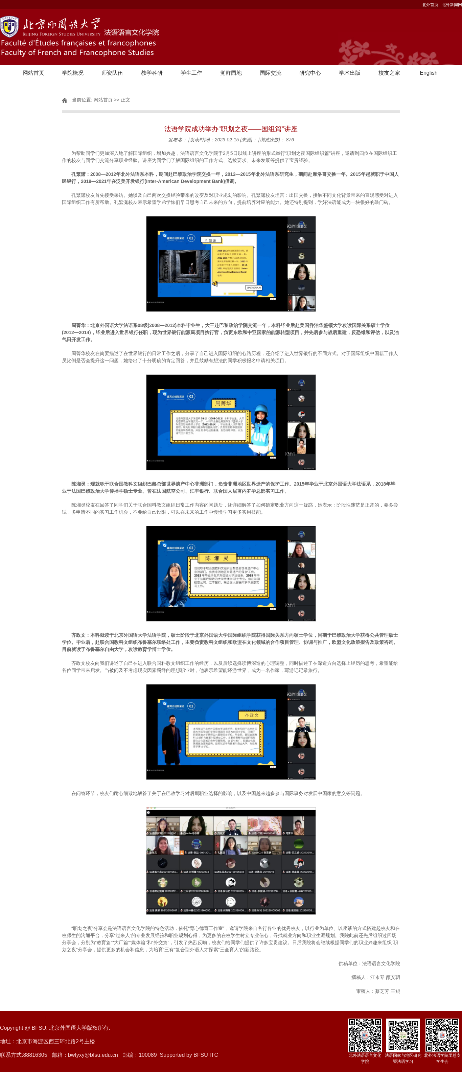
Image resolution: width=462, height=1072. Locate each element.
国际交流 (270, 73)
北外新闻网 (452, 4)
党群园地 (231, 73)
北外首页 (430, 4)
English (428, 73)
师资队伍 (112, 73)
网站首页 (33, 73)
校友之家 (389, 73)
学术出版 (350, 73)
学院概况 (73, 73)
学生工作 (191, 73)
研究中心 (310, 73)
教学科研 (152, 73)
